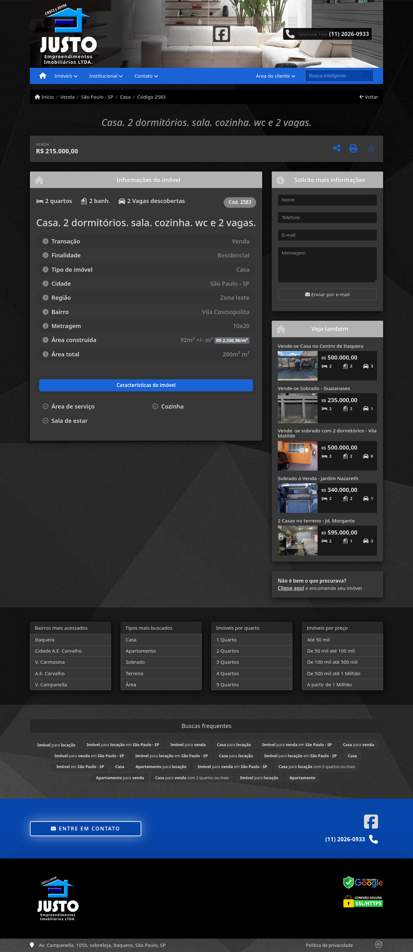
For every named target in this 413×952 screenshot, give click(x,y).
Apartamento (141, 651)
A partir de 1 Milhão (329, 684)
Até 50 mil (318, 639)
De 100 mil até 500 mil (332, 662)
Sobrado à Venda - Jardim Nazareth (318, 478)
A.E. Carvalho (50, 673)
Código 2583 (151, 97)
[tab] (73, 385)
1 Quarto (226, 639)
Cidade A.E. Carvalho (58, 651)
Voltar (369, 97)
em (80, 766)
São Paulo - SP (97, 97)
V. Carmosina (50, 662)
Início (44, 97)
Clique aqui (291, 588)
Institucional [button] (103, 76)
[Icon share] (221, 33)
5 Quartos (227, 684)
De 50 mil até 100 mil (330, 651)
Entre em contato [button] (85, 828)
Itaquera (44, 639)
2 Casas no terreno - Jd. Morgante (316, 520)
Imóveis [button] (63, 76)
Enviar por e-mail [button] (327, 294)
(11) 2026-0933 (349, 34)
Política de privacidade (329, 945)
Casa (125, 97)
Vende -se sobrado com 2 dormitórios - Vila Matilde (327, 433)
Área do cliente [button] (273, 76)
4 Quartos (227, 673)
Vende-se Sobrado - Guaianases (314, 388)
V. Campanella (51, 684)
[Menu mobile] (42, 76)
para (56, 745)
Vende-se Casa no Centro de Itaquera (320, 346)
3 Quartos (227, 662)
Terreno (134, 673)
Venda (67, 97)
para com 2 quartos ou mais (316, 766)
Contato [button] (144, 76)
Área (131, 684)
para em (123, 744)
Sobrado (135, 662)
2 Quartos (227, 651)
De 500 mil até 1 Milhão (333, 673)
